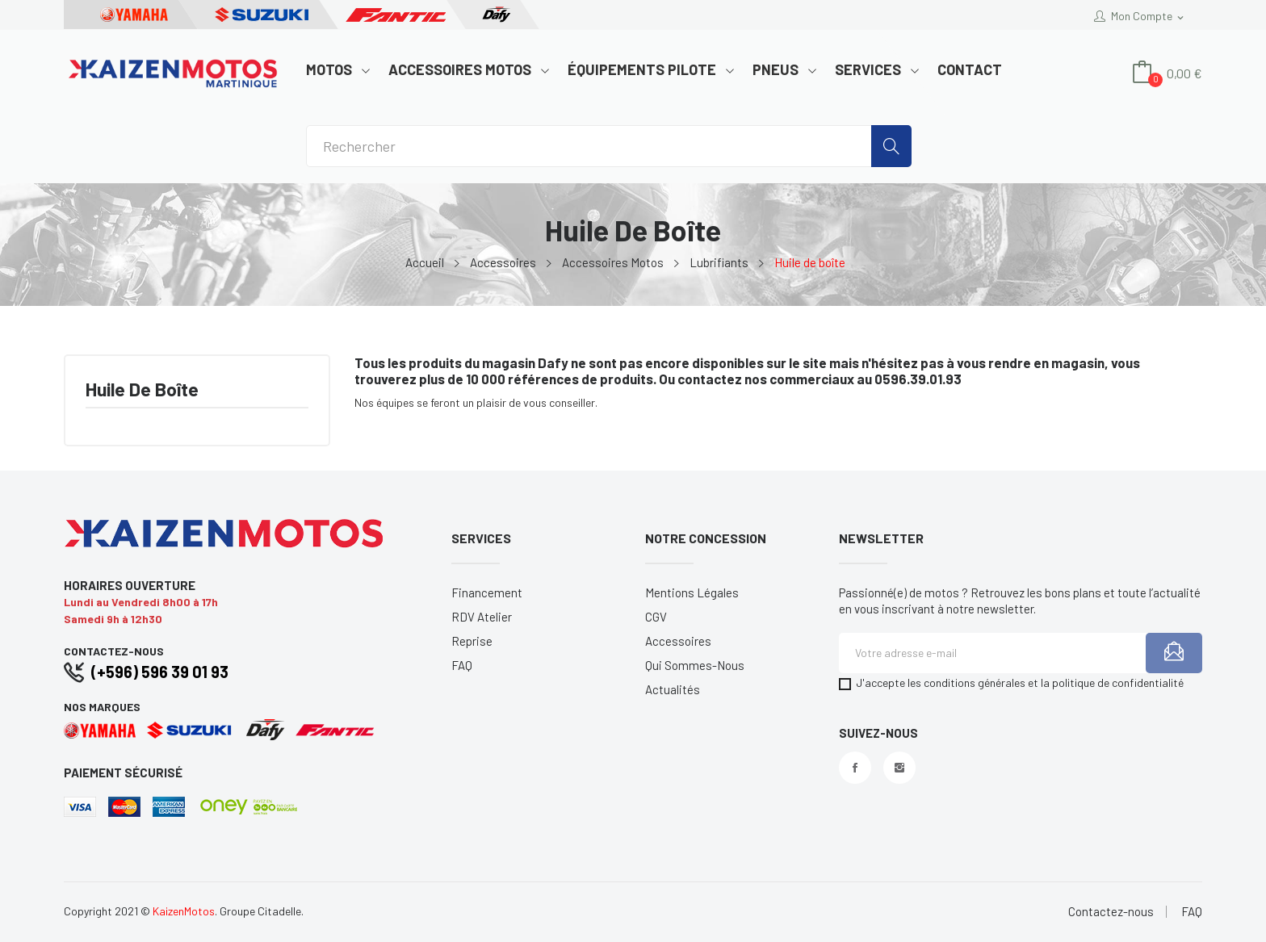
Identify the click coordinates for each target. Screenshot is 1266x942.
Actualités (672, 689)
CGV (656, 616)
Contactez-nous (1111, 912)
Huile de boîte (142, 390)
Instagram (899, 768)
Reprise (472, 641)
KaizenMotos (184, 911)
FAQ (461, 665)
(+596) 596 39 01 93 (159, 671)
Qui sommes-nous (694, 665)
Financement (486, 592)
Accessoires (678, 641)
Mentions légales (692, 592)
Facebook (855, 768)
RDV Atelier (481, 616)
